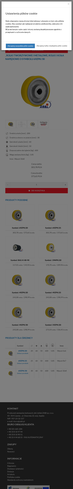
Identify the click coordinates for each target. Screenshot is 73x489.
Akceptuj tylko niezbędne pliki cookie (52, 46)
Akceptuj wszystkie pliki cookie (20, 46)
